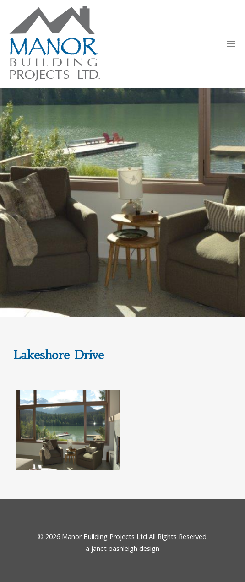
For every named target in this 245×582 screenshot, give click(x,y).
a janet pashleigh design (122, 548)
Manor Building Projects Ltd (104, 536)
